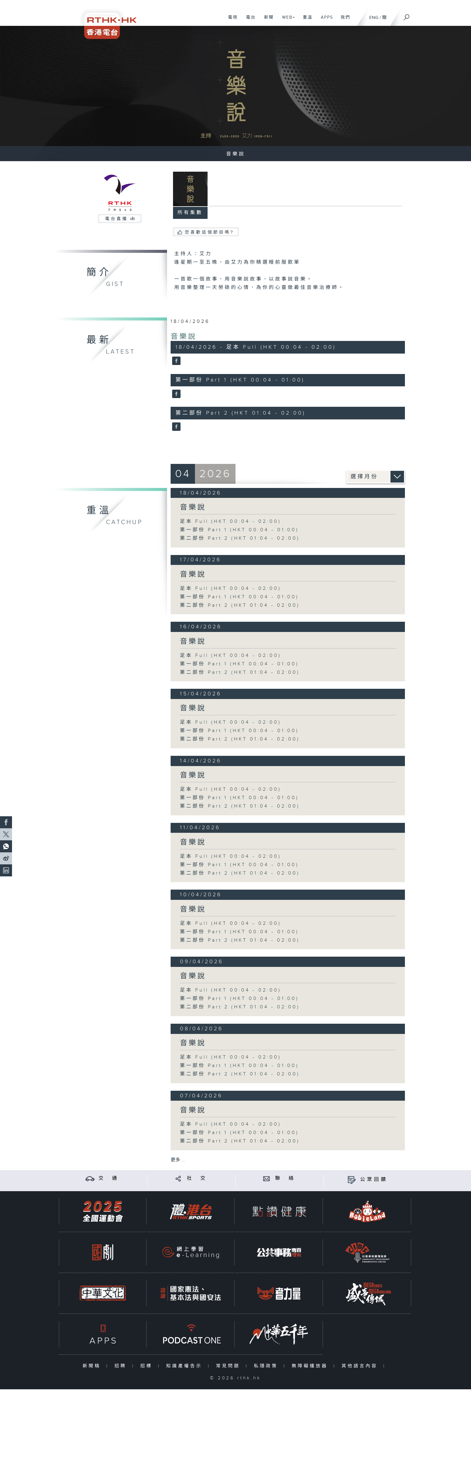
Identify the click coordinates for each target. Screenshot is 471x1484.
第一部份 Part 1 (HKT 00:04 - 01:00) (239, 530)
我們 (343, 20)
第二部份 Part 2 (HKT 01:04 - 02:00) (240, 538)
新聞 (267, 20)
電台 (249, 20)
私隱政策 (267, 1366)
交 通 (109, 1178)
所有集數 (190, 213)
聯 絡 (285, 1178)
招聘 (121, 1366)
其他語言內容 (361, 1366)
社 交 (197, 1178)
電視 (230, 20)
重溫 (305, 20)
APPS (324, 20)
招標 (147, 1366)
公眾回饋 (374, 1179)
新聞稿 (93, 1366)
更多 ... (178, 1160)
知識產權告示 (185, 1366)
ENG (373, 17)
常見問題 (229, 1366)
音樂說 (184, 337)
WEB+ (286, 20)
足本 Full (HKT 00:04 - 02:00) (230, 521)
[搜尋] (406, 15)
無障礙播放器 (311, 1366)
